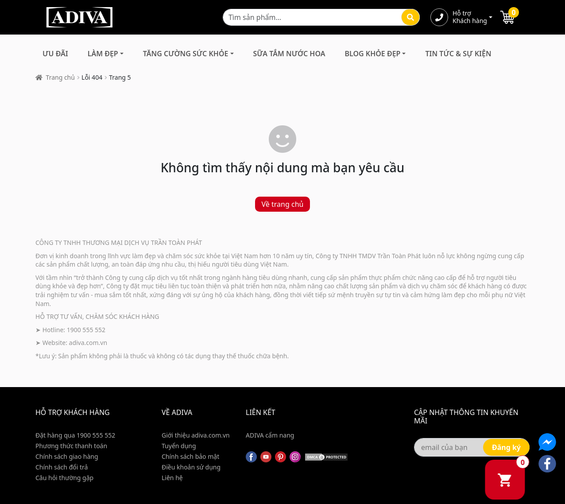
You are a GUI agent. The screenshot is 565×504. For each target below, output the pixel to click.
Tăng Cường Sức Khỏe (185, 53)
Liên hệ (172, 477)
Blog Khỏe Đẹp (372, 53)
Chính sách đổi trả (61, 467)
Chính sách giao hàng (66, 456)
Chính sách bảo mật (190, 456)
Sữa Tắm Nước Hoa (289, 53)
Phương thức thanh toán (71, 446)
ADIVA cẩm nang (270, 435)
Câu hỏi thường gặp (64, 477)
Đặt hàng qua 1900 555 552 (75, 435)
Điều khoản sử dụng (191, 467)
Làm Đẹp (103, 53)
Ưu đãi (55, 53)
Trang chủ (60, 77)
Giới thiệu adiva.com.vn (196, 435)
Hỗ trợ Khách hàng (470, 17)
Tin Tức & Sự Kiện (458, 53)
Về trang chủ (283, 204)
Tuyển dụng (179, 446)
